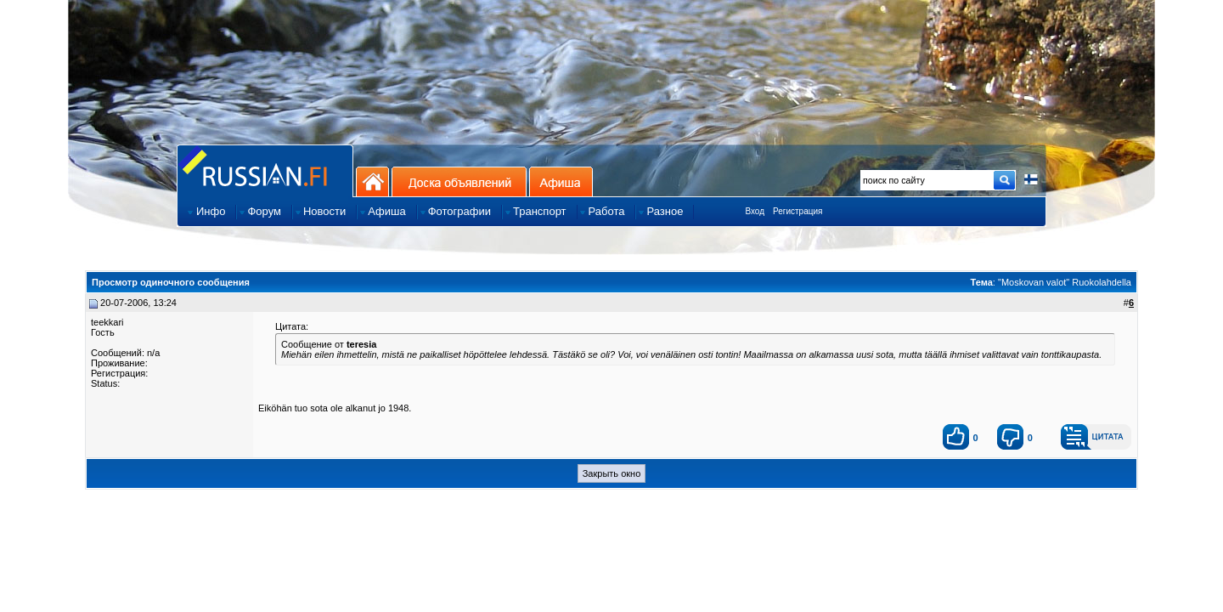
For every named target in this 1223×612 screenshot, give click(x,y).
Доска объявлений (459, 181)
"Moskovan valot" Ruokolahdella (1064, 282)
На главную (372, 181)
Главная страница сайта (265, 170)
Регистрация (797, 211)
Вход (754, 211)
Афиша (561, 181)
